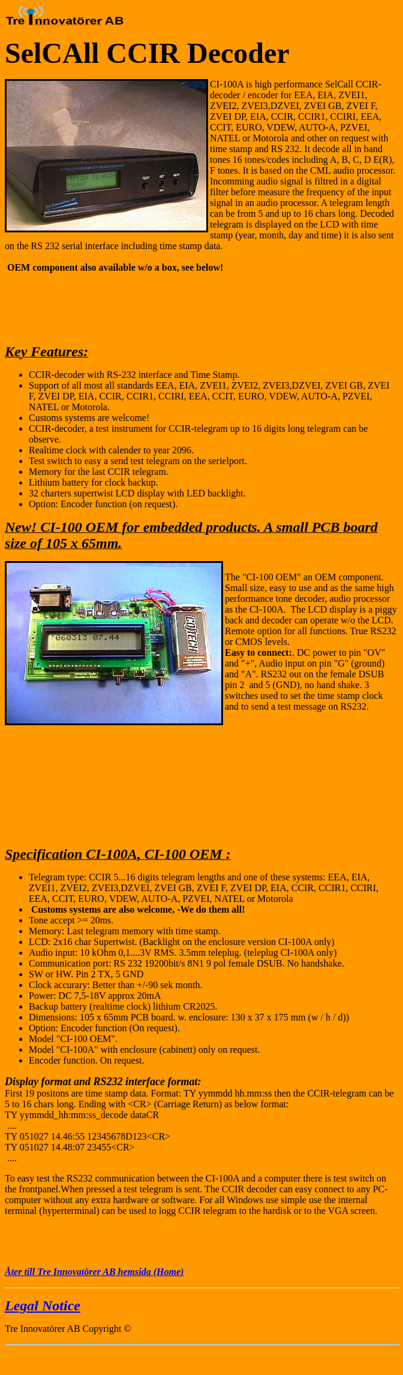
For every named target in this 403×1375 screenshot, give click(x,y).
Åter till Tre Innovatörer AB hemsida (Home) (94, 1272)
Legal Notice (42, 1305)
